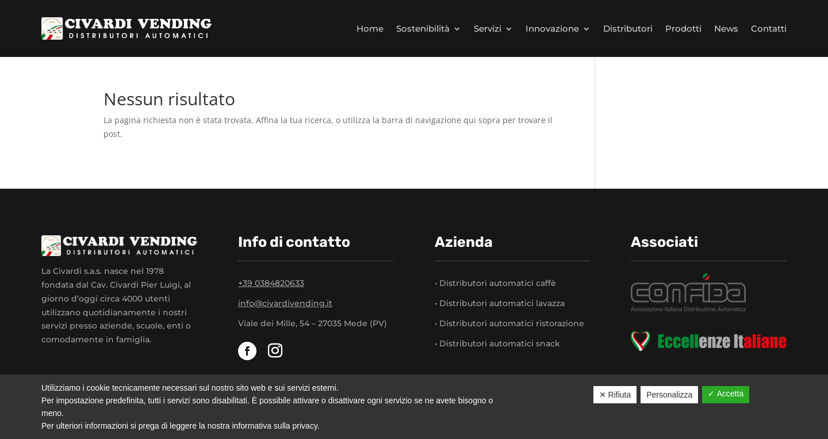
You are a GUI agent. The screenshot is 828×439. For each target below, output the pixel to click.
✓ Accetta (725, 393)
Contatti (769, 28)
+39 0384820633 (271, 283)
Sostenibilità (423, 28)
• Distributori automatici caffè (495, 283)
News (726, 28)
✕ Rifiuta (615, 394)
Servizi (487, 28)
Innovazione (552, 28)
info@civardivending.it (285, 303)
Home (370, 28)
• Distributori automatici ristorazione (509, 323)
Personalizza (669, 394)
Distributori (628, 28)
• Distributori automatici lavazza (500, 303)
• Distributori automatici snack (497, 343)
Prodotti (683, 28)
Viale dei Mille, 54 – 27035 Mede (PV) (312, 323)
